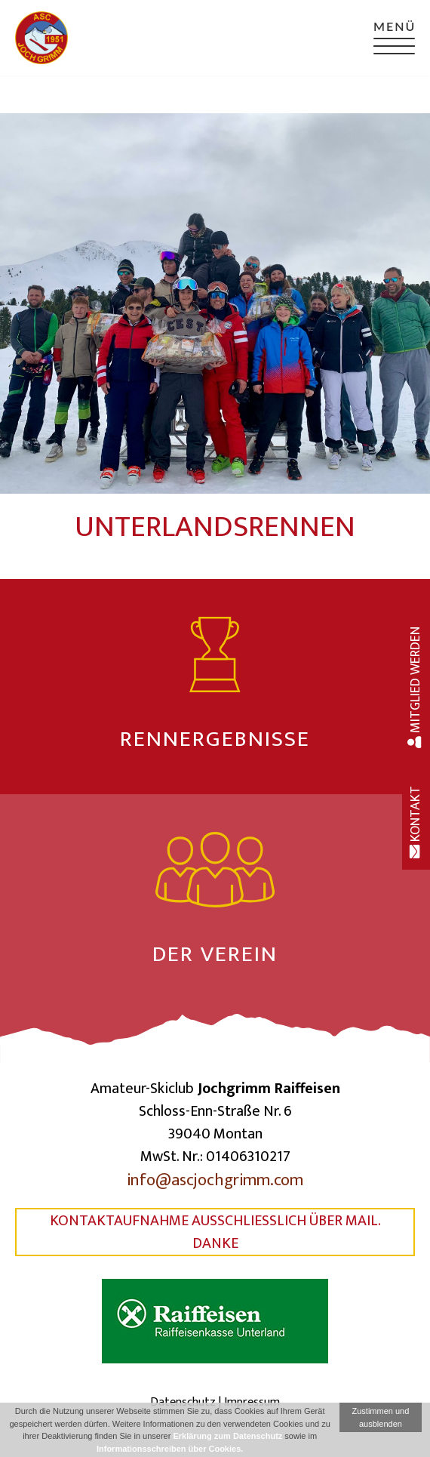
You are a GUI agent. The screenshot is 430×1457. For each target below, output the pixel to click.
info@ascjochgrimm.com (215, 1180)
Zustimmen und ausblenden (381, 1417)
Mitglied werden (415, 687)
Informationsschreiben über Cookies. (170, 1448)
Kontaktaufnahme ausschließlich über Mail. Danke (215, 1232)
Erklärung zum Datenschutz (227, 1435)
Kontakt (415, 822)
